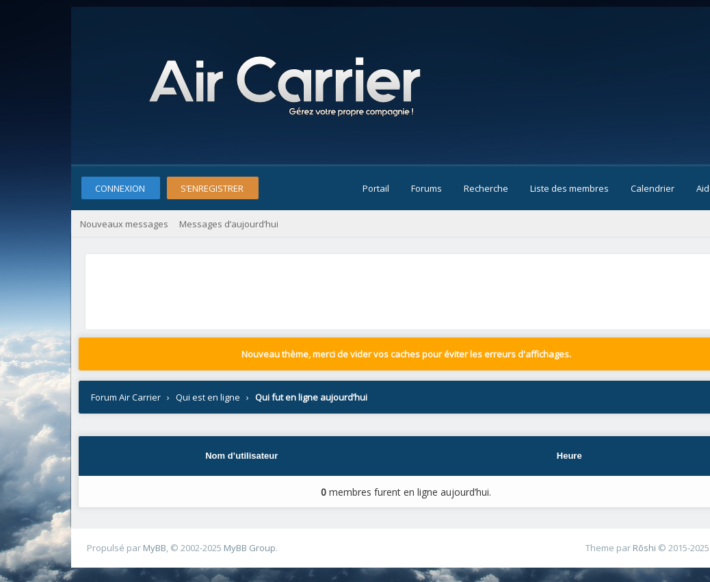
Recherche (486, 188)
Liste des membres (569, 188)
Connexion (120, 188)
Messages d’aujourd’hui (228, 224)
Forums (426, 188)
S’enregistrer (212, 188)
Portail (376, 188)
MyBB (154, 548)
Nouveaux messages (124, 224)
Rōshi (644, 548)
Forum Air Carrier (126, 397)
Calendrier (652, 188)
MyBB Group (250, 548)
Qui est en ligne (208, 397)
